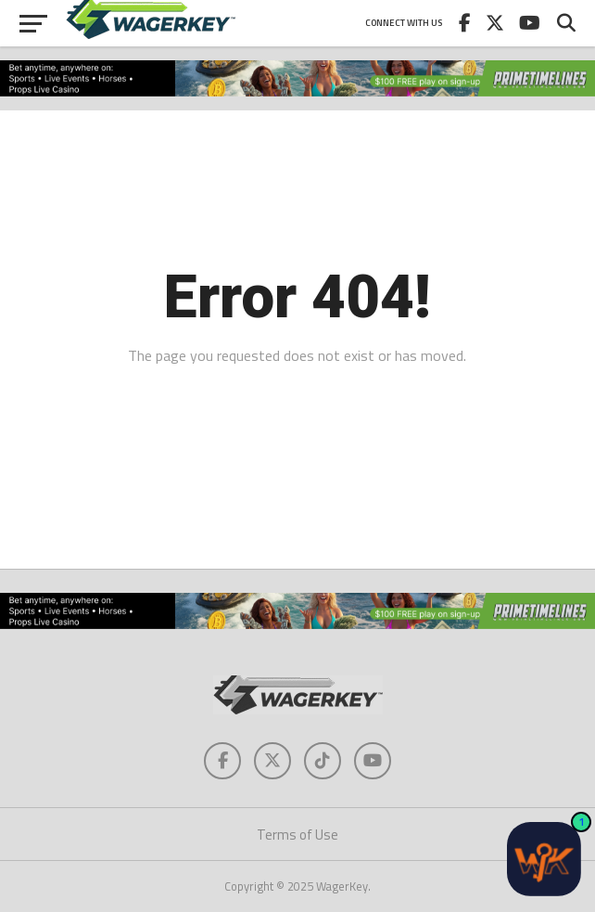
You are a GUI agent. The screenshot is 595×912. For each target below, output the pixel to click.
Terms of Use (297, 834)
